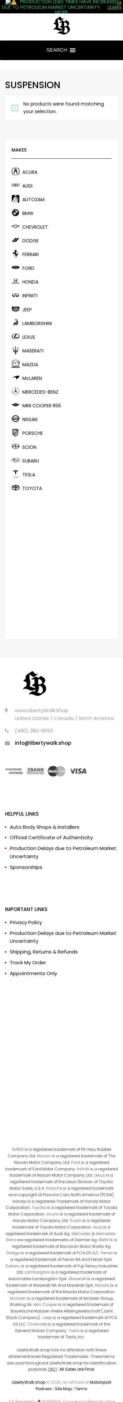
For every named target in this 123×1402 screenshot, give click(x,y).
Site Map (63, 1377)
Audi (97, 1216)
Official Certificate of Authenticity (51, 826)
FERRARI (30, 243)
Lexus (99, 1164)
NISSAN (29, 408)
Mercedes (81, 1222)
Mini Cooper (45, 1293)
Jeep (47, 1306)
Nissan (44, 1145)
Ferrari (107, 1242)
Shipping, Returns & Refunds (44, 940)
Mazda (102, 1274)
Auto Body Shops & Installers (44, 815)
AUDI (27, 174)
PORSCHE (32, 422)
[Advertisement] (61, 552)
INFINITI (29, 285)
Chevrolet (37, 1313)
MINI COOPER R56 (41, 394)
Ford (75, 1151)
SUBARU (30, 450)
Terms (81, 1377)
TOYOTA (32, 477)
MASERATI (33, 339)
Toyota (39, 1196)
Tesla (74, 1319)
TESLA (28, 463)
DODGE (30, 229)
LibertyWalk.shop (28, 1371)
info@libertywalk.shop (43, 731)
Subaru (12, 1255)
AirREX (18, 1138)
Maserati (77, 1267)
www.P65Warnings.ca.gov (69, 1397)
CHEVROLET (35, 216)
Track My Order (28, 951)
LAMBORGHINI (37, 312)
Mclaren (18, 1287)
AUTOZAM (33, 188)
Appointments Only (33, 962)
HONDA (30, 271)
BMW (27, 202)
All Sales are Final (76, 1358)
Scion (75, 1209)
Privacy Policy (26, 911)
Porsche (54, 1177)
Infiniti (83, 1158)
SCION (29, 436)
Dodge (13, 1242)
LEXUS (28, 326)
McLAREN (32, 367)
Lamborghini (37, 1261)
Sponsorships (26, 856)
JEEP (27, 298)
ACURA (29, 161)
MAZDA (30, 353)
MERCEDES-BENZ (40, 381)
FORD (28, 257)
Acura (53, 1203)
